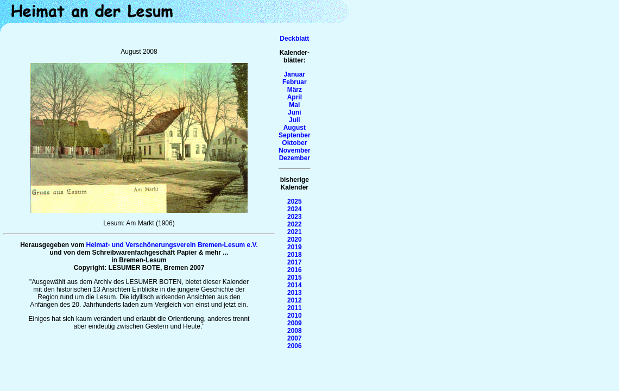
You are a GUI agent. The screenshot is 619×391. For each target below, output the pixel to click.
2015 (294, 277)
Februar (294, 82)
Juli (294, 120)
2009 (294, 323)
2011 (294, 308)
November (295, 150)
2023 (294, 216)
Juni (294, 112)
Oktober (294, 143)
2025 (294, 201)
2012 (294, 300)
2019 (294, 247)
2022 (294, 224)
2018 (294, 254)
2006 (294, 346)
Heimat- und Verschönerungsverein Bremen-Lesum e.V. (172, 245)
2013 (294, 293)
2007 (294, 338)
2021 (294, 232)
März (294, 89)
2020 (294, 239)
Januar (294, 74)
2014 (294, 285)
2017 (294, 262)
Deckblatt (294, 38)
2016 (294, 270)
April (294, 97)
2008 (294, 331)
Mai (294, 105)
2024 (294, 209)
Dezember (294, 158)
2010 (294, 315)
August (294, 127)
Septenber (295, 135)
